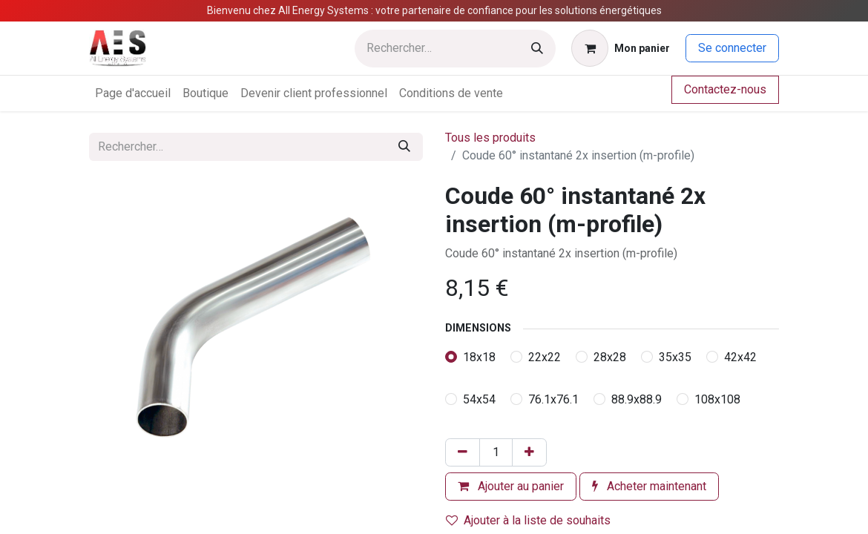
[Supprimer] (462, 452)
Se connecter (732, 48)
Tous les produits (490, 138)
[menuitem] (133, 93)
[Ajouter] (529, 452)
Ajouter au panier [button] (511, 486)
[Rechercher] (537, 48)
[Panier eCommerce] (621, 48)
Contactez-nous (725, 89)
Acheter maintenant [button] (649, 486)
